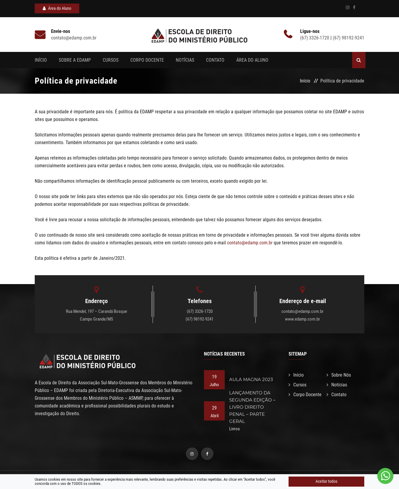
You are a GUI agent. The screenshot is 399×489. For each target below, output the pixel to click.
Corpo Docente (147, 60)
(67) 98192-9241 (348, 38)
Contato (215, 60)
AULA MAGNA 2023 (251, 379)
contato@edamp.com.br (250, 243)
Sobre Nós (339, 375)
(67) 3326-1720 (315, 38)
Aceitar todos (326, 481)
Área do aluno (252, 60)
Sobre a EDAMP (75, 60)
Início (41, 60)
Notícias (185, 60)
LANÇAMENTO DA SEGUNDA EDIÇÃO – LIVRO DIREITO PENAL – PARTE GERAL (252, 407)
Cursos (110, 60)
